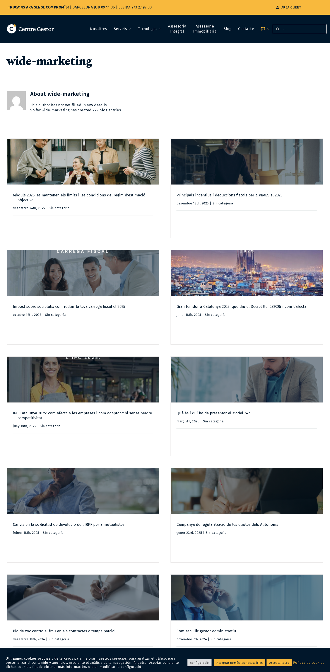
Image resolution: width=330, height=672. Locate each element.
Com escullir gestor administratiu (54, 536)
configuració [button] (199, 662)
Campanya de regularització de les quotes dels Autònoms (177, 425)
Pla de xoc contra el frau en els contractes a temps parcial (267, 433)
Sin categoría (59, 208)
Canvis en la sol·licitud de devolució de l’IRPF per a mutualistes (68, 425)
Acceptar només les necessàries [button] (240, 662)
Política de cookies (308, 663)
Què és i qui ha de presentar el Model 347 (264, 314)
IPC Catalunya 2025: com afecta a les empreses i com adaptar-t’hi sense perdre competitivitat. (183, 316)
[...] (300, 29)
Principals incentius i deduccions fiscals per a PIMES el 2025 (179, 195)
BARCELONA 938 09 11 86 (93, 7)
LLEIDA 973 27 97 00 (135, 7)
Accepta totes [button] (279, 662)
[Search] (278, 29)
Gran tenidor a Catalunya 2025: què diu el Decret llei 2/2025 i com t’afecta (89, 306)
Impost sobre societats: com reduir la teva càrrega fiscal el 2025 (272, 203)
